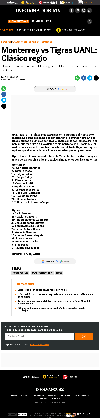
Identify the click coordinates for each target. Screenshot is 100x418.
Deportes (6, 42)
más (50, 21)
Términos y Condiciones (39, 345)
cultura (43, 399)
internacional (38, 395)
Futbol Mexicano (20, 273)
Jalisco (14, 395)
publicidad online (57, 402)
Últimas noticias (18, 21)
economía (55, 399)
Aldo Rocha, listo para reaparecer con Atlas (42, 290)
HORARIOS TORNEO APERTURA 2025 (33, 30)
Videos (37, 21)
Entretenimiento (82, 395)
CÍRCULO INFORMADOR (73, 30)
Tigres (59, 273)
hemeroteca (40, 402)
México (24, 395)
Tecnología (65, 395)
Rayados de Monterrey (42, 273)
